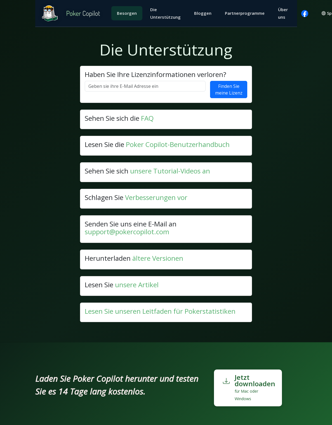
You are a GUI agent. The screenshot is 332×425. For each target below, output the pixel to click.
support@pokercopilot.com (127, 231)
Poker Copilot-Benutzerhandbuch (178, 144)
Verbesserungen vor (156, 197)
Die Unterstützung (165, 13)
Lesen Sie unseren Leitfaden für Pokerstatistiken (160, 311)
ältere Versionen (157, 258)
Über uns (283, 13)
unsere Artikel (137, 284)
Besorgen (127, 13)
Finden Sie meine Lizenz (228, 89)
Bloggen (202, 13)
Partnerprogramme (245, 13)
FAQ (147, 118)
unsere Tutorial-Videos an (170, 170)
